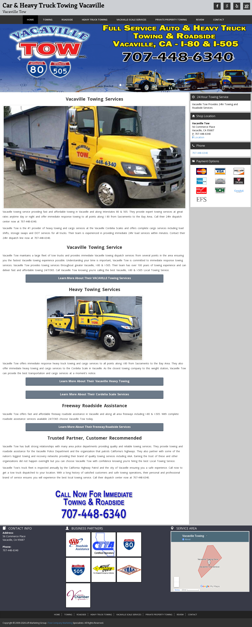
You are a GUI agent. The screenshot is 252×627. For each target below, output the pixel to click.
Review (200, 19)
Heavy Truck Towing (94, 19)
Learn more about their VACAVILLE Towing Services (94, 278)
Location (198, 137)
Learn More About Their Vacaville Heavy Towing (94, 381)
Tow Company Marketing (60, 622)
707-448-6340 (200, 153)
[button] (19, 58)
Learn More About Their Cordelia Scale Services (94, 394)
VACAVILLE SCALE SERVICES (131, 19)
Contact (218, 19)
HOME (57, 614)
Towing (47, 19)
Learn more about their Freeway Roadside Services (95, 427)
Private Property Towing (171, 19)
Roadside (67, 19)
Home (30, 19)
